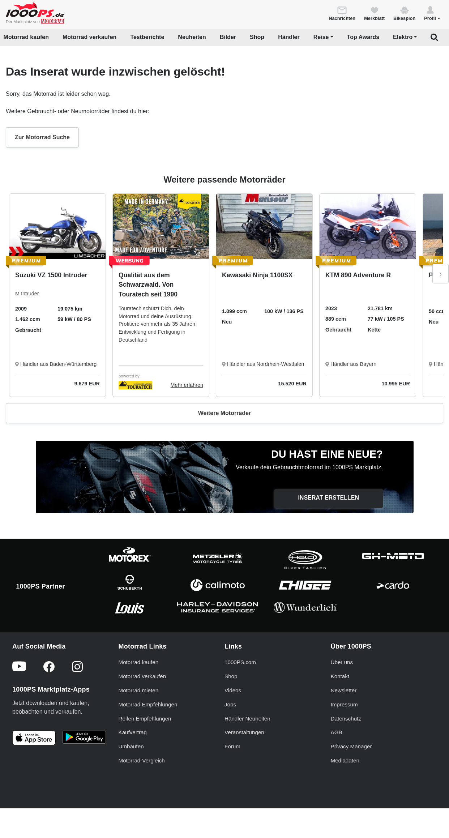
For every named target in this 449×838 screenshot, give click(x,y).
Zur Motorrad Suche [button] (42, 137)
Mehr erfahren (187, 385)
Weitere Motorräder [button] (224, 413)
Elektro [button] (402, 37)
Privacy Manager (351, 746)
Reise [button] (321, 37)
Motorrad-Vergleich (142, 760)
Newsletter (344, 690)
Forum (232, 746)
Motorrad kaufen (26, 37)
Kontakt (340, 676)
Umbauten (131, 746)
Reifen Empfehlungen (145, 718)
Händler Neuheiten (247, 718)
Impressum (344, 704)
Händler (289, 37)
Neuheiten (192, 37)
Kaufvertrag (133, 732)
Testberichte (147, 37)
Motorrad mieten (139, 690)
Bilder (228, 37)
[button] (432, 13)
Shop (257, 37)
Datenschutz (346, 718)
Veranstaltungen (244, 732)
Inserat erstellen (328, 498)
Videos (232, 690)
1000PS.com (240, 662)
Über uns (342, 662)
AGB (336, 732)
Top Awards (363, 37)
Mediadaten (345, 760)
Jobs (230, 704)
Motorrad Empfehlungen (148, 704)
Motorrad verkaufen (89, 37)
